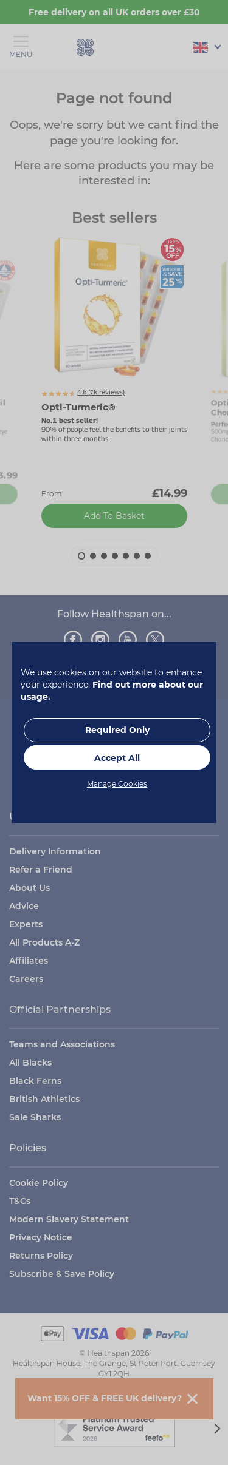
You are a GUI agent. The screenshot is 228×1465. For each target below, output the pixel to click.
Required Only (117, 730)
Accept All (117, 758)
